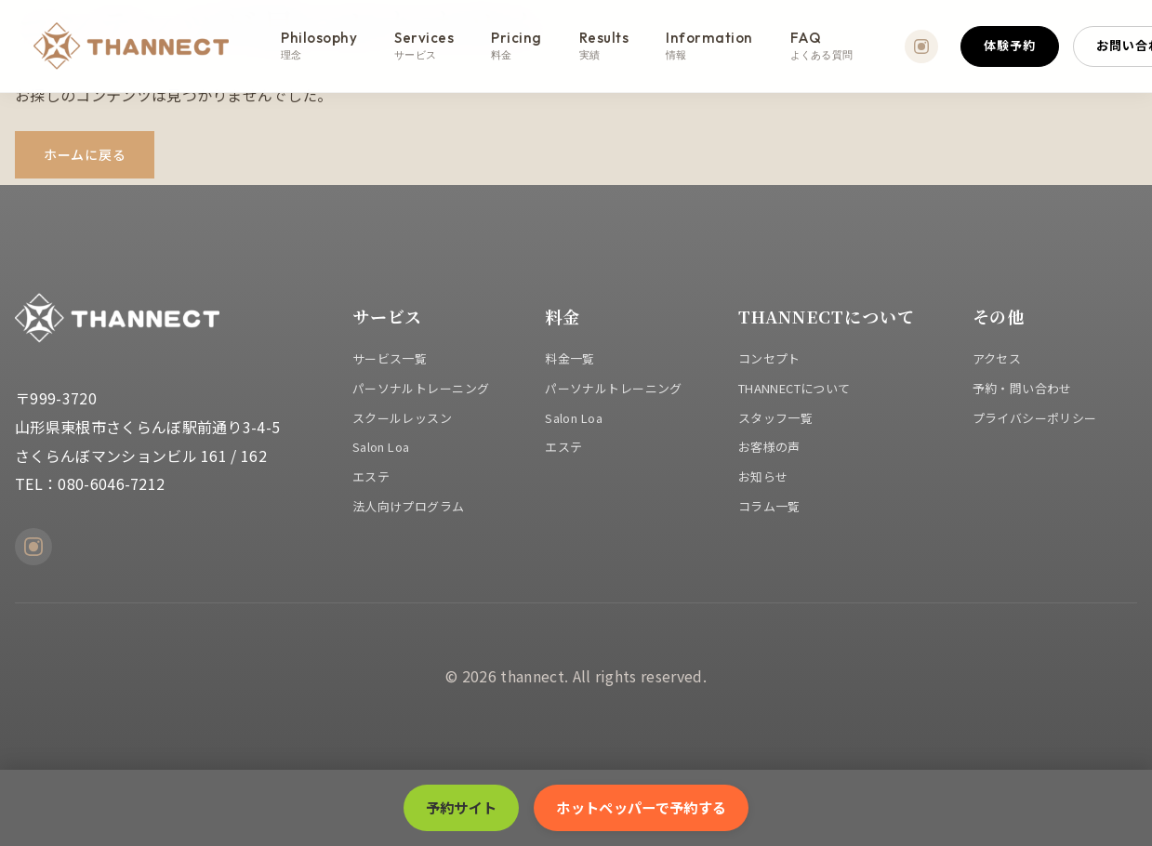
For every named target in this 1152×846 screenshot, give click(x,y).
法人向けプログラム (408, 506)
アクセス (997, 358)
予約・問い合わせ (1022, 388)
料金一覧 (570, 358)
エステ (371, 476)
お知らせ (763, 476)
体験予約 (1010, 45)
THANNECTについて (794, 388)
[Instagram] (921, 46)
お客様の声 (769, 447)
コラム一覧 (769, 506)
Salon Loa (381, 447)
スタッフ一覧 (776, 418)
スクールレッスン (402, 418)
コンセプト (769, 358)
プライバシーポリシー (1035, 418)
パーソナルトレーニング (421, 388)
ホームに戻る (85, 154)
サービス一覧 (390, 358)
